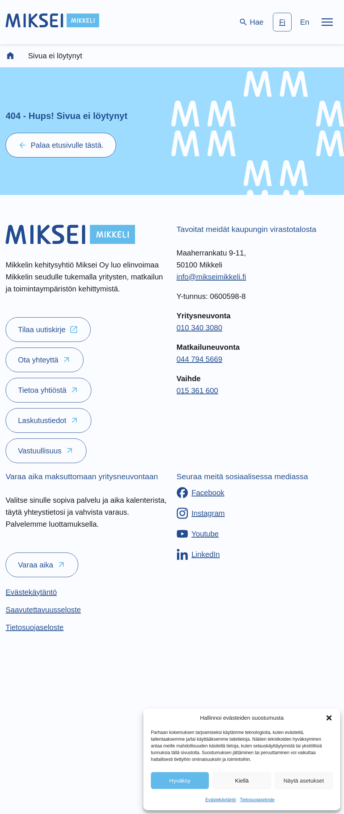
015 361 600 (197, 390)
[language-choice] (293, 22)
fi (282, 22)
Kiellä (242, 780)
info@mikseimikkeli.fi (211, 277)
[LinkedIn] (198, 554)
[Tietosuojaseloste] (35, 627)
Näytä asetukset (304, 780)
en (304, 22)
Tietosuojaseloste (257, 799)
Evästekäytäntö (220, 799)
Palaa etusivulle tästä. (61, 145)
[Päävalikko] (327, 22)
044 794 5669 (199, 359)
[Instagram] (201, 513)
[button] (329, 718)
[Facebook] (201, 493)
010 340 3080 (199, 328)
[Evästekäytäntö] (31, 592)
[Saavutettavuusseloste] (43, 610)
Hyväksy (180, 780)
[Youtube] (198, 534)
